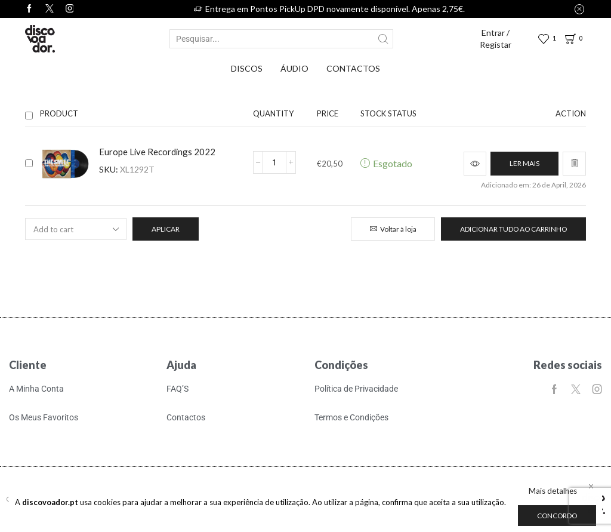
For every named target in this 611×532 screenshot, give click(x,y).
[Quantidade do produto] (274, 162)
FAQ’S (177, 388)
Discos (247, 68)
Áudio (294, 68)
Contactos (353, 68)
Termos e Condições (351, 417)
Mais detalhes (553, 491)
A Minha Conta (36, 388)
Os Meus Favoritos (43, 417)
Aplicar (166, 229)
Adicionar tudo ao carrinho (513, 229)
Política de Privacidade (356, 388)
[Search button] (384, 39)
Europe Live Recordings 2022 (157, 151)
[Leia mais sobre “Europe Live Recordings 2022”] (524, 164)
